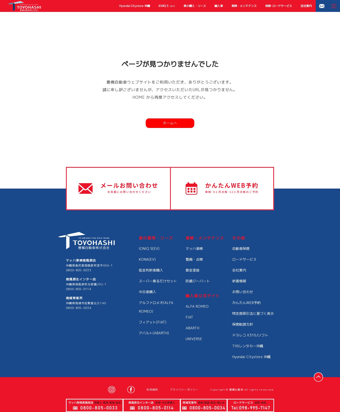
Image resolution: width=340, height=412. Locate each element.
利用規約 (152, 389)
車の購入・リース (194, 6)
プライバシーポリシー (184, 389)
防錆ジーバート (198, 281)
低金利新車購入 (151, 270)
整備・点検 (194, 259)
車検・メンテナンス (244, 6)
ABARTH (192, 328)
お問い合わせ (242, 291)
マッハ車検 (194, 248)
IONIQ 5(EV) (149, 248)
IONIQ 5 (167, 6)
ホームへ (170, 123)
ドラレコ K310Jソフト (250, 335)
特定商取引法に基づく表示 (253, 313)
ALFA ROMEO (197, 306)
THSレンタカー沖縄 (247, 346)
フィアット (152, 322)
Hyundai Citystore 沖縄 (134, 6)
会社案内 (306, 6)
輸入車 (218, 6)
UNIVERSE (194, 338)
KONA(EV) (147, 259)
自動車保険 (241, 248)
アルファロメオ (156, 307)
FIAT (189, 317)
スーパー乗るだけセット (158, 281)
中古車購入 (147, 291)
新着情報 (239, 281)
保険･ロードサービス (278, 6)
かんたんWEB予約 (246, 302)
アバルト (154, 333)
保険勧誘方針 (242, 324)
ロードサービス (244, 259)
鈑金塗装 (192, 270)
